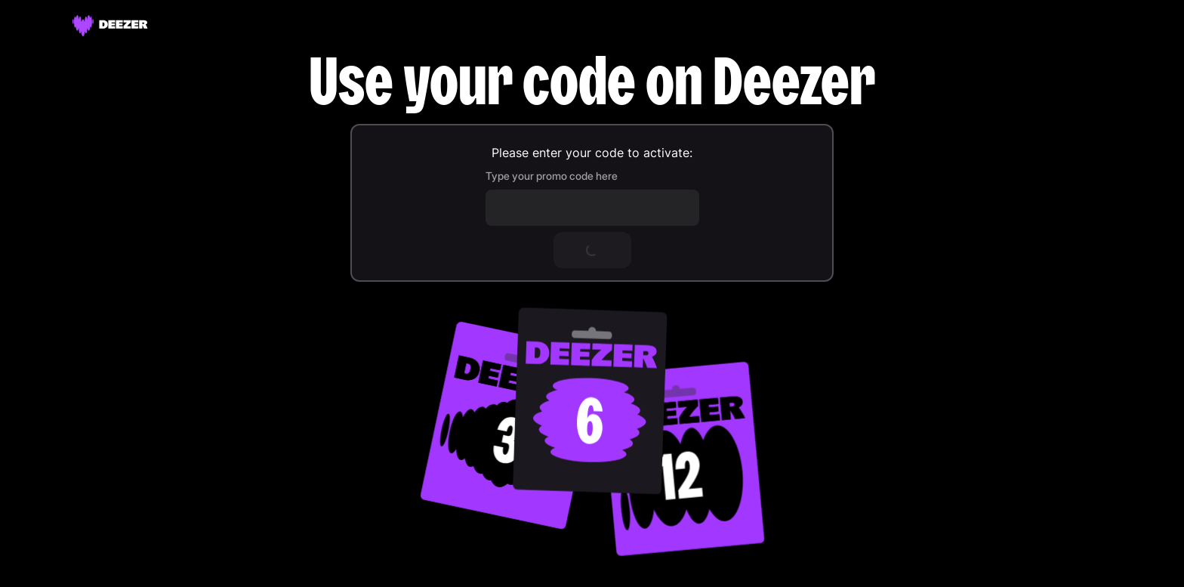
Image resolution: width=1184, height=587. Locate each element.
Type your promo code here (552, 175)
